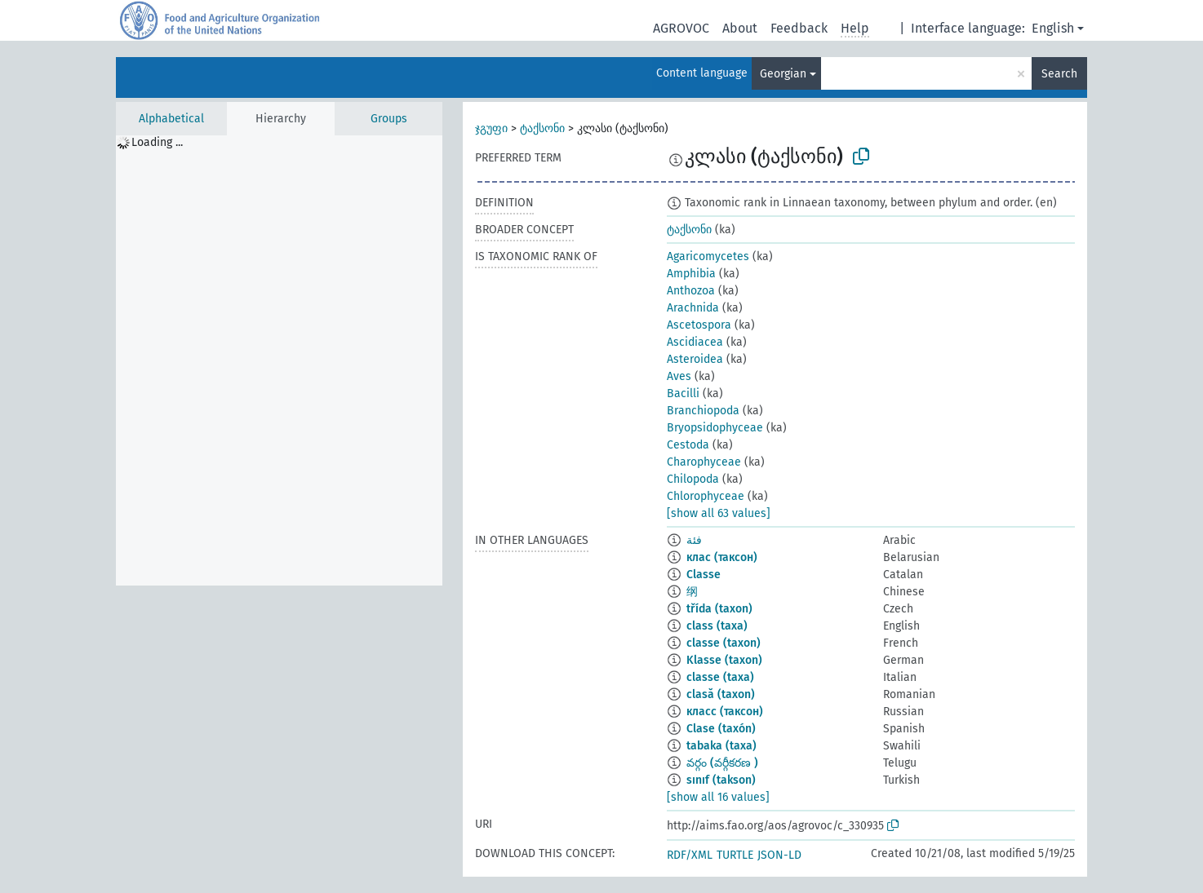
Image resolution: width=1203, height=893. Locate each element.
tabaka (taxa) (721, 746)
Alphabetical (171, 119)
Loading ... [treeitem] (157, 142)
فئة (694, 540)
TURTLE (735, 855)
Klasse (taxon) (724, 660)
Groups (389, 119)
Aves (679, 376)
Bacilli (683, 393)
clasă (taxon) (720, 694)
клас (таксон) (721, 557)
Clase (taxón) (721, 729)
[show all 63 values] (718, 513)
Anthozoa (691, 291)
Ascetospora (699, 325)
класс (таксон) (724, 711)
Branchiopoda (703, 411)
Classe (703, 574)
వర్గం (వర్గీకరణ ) (722, 763)
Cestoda (688, 445)
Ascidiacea (695, 342)
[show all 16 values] (718, 797)
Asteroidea (695, 359)
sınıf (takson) (721, 780)
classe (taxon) (723, 643)
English (1053, 28)
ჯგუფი (491, 128)
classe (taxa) (720, 677)
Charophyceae (704, 462)
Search (1059, 74)
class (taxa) (717, 626)
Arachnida (693, 308)
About (739, 28)
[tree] (279, 360)
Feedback (799, 28)
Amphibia (691, 274)
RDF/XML (689, 855)
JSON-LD (779, 855)
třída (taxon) (719, 609)
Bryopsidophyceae (715, 428)
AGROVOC (681, 28)
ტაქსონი (542, 128)
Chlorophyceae (705, 496)
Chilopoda (693, 479)
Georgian (783, 74)
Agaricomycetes (708, 256)
